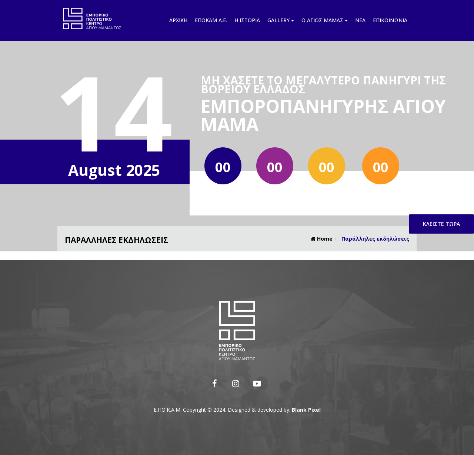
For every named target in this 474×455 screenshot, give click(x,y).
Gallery (280, 20)
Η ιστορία (247, 20)
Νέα (360, 20)
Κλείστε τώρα (441, 223)
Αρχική (178, 20)
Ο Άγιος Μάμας (324, 20)
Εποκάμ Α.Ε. (211, 20)
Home (322, 238)
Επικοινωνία (390, 20)
